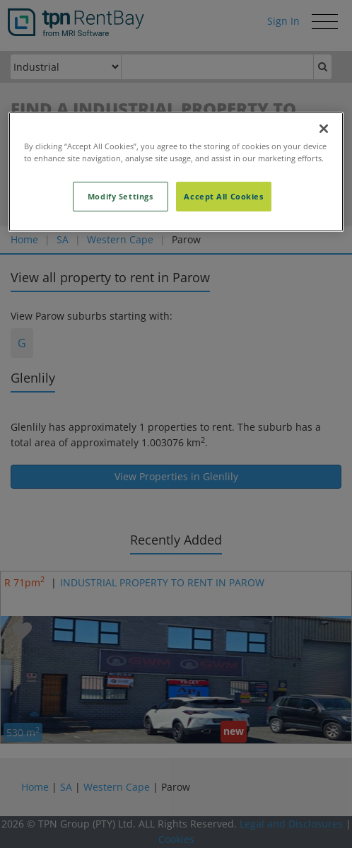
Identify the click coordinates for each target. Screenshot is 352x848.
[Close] (323, 128)
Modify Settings (120, 196)
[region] (175, 172)
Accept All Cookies (223, 196)
